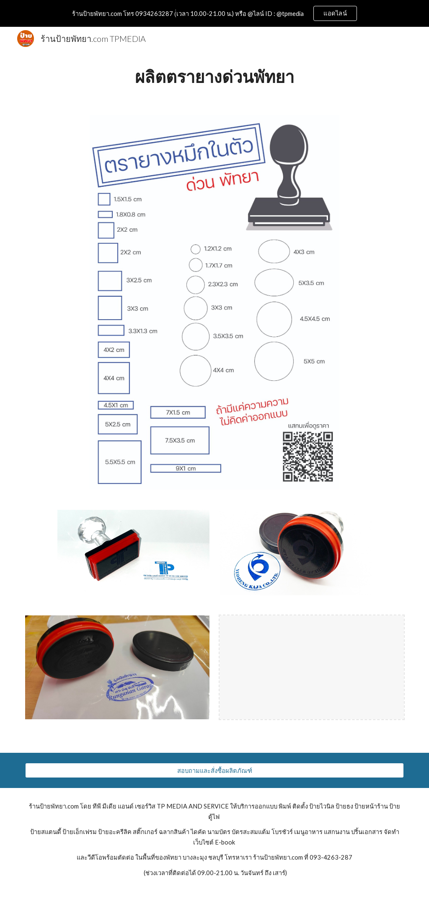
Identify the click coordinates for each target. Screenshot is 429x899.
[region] (214, 13)
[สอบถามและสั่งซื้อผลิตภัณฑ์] (215, 770)
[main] (214, 77)
